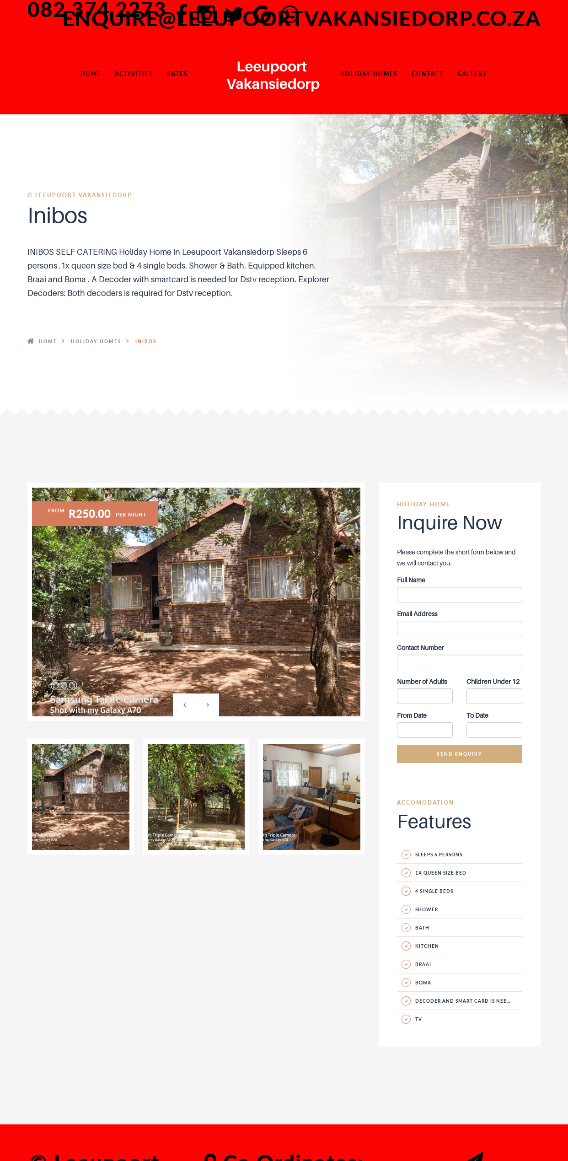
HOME (90, 73)
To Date (477, 715)
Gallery (472, 73)
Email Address (417, 614)
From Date (412, 715)
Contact (428, 73)
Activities (134, 73)
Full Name (411, 580)
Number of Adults (422, 681)
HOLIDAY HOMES (96, 341)
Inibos (146, 341)
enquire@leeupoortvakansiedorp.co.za (301, 18)
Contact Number (420, 647)
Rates (177, 73)
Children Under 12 (493, 681)
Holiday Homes (369, 73)
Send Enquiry (459, 754)
